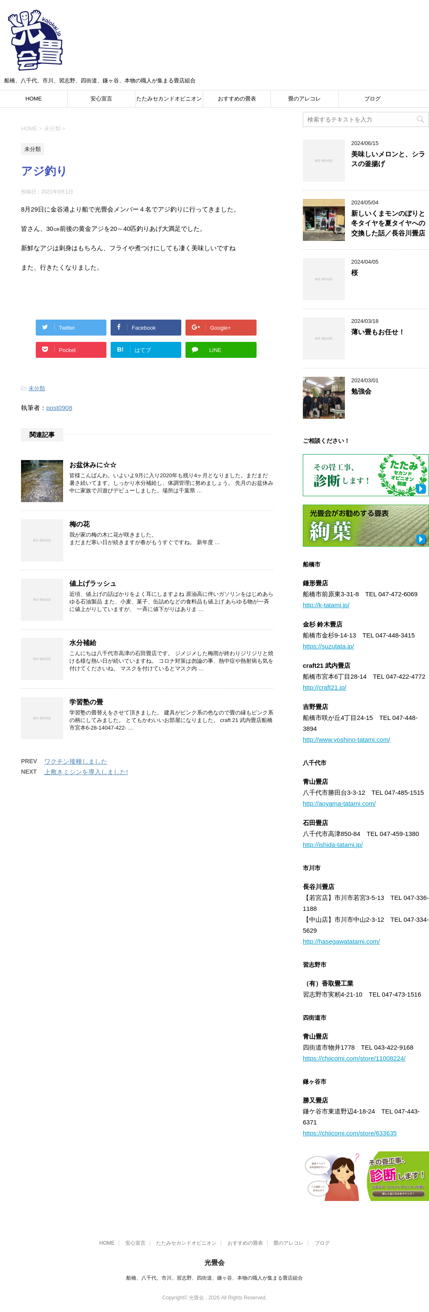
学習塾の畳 (86, 702)
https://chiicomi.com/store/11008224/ (354, 1058)
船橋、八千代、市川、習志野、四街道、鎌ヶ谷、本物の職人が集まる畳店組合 (214, 1278)
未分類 (37, 388)
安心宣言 (101, 98)
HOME (34, 98)
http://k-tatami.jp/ (326, 604)
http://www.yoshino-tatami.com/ (346, 739)
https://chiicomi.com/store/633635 (350, 1133)
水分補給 (82, 642)
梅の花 (79, 524)
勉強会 (361, 391)
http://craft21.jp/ (324, 687)
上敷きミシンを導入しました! (86, 771)
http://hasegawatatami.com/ (341, 941)
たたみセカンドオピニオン (169, 98)
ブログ (372, 98)
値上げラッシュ (93, 583)
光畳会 (214, 1262)
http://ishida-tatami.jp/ (333, 844)
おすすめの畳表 (237, 98)
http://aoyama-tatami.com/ (339, 803)
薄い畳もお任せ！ (378, 332)
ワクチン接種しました (75, 761)
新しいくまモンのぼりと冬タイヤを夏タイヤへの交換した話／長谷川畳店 (388, 223)
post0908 (59, 407)
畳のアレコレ (304, 98)
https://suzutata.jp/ (328, 646)
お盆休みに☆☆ (93, 464)
